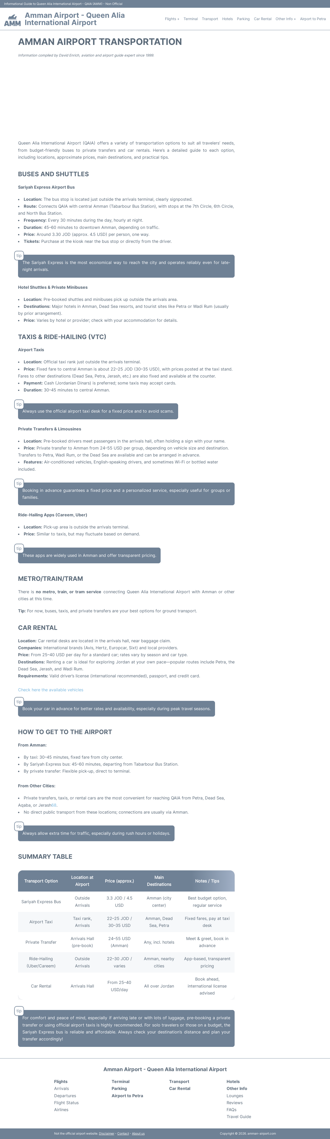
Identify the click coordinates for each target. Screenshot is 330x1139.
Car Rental (262, 19)
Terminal (191, 19)
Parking (243, 19)
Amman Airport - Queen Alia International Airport (75, 19)
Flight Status (66, 1102)
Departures (65, 1095)
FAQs (231, 1109)
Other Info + (286, 19)
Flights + (172, 19)
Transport (210, 19)
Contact (123, 1133)
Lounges (235, 1095)
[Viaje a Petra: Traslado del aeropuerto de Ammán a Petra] (55, 805)
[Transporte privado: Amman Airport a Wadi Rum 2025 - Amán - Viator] (52, 805)
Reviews (235, 1102)
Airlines (61, 1109)
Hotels (227, 19)
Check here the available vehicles (50, 689)
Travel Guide (239, 1116)
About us (138, 1133)
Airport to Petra (313, 19)
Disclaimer (106, 1133)
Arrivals (61, 1088)
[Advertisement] (165, 98)
